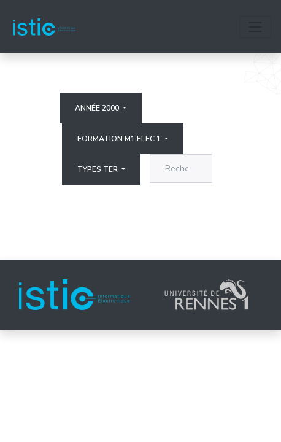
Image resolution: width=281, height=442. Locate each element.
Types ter (98, 169)
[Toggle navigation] (255, 27)
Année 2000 (98, 108)
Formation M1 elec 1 (120, 139)
